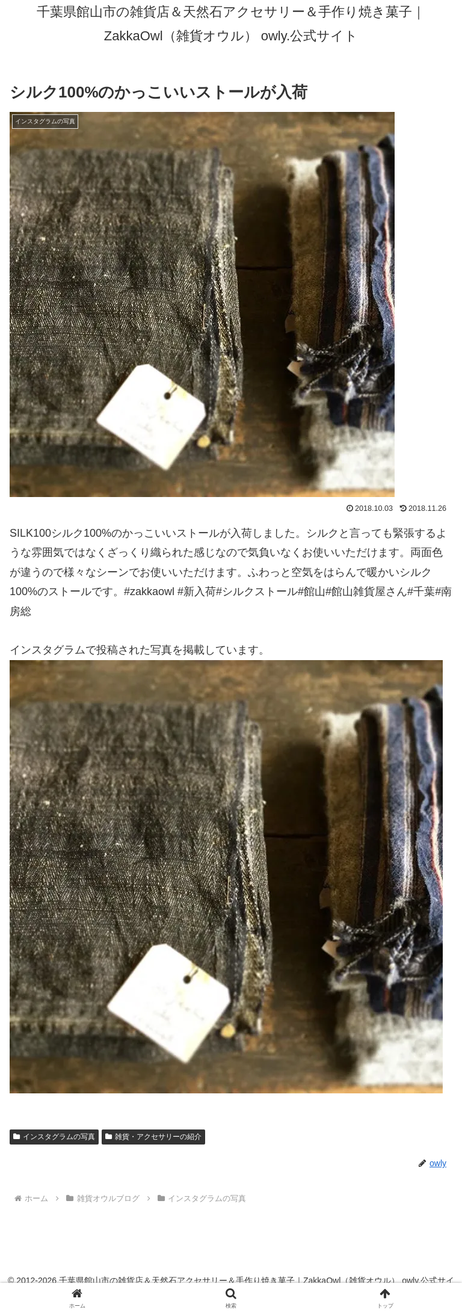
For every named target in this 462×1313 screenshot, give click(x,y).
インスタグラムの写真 (54, 1136)
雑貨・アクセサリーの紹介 (153, 1136)
